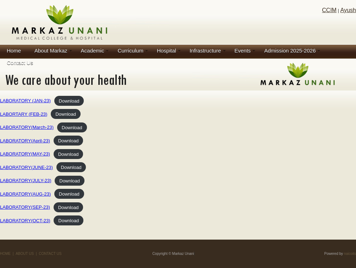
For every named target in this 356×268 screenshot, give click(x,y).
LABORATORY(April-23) (25, 140)
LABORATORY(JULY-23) (25, 180)
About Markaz (50, 51)
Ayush (348, 10)
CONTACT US (50, 254)
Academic (92, 51)
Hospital (166, 51)
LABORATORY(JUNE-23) (26, 167)
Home (14, 51)
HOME (5, 254)
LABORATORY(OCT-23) (25, 220)
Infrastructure (205, 51)
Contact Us (20, 63)
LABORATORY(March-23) (27, 127)
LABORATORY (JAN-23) (25, 100)
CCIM (329, 10)
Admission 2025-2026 (290, 51)
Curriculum (130, 51)
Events (243, 51)
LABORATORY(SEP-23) (25, 207)
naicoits (350, 254)
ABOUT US (25, 254)
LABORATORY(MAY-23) (25, 154)
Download (69, 100)
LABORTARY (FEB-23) (23, 114)
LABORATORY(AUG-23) (25, 194)
